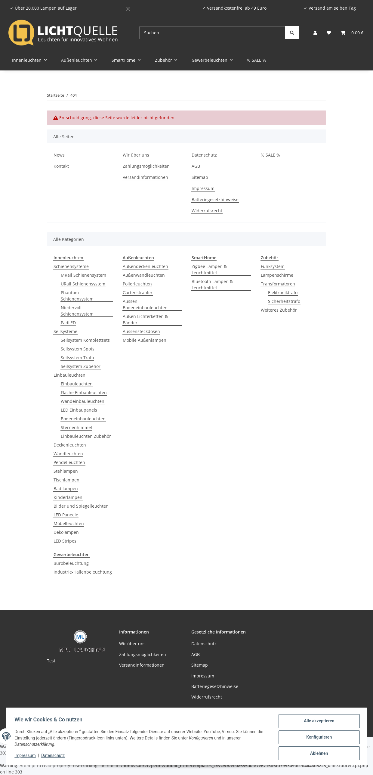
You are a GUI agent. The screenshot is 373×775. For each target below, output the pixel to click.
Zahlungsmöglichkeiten (146, 166)
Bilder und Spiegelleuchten (81, 506)
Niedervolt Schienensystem (77, 311)
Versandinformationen (145, 177)
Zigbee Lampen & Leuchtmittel (209, 269)
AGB (196, 166)
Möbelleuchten (69, 523)
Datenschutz (54, 756)
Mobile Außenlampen (144, 340)
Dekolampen (66, 532)
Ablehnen (317, 753)
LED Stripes (65, 541)
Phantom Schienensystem (77, 296)
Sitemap (200, 177)
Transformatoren (278, 284)
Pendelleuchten (69, 462)
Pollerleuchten (137, 284)
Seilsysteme (65, 331)
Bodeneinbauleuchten (83, 419)
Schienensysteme (71, 266)
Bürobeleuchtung (71, 563)
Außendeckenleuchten (145, 266)
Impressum (26, 756)
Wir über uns (136, 155)
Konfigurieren (317, 738)
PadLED (68, 322)
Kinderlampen (68, 497)
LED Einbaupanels (79, 410)
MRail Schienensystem (83, 275)
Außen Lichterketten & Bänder (145, 319)
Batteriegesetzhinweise (215, 199)
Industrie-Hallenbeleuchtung (83, 572)
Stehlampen (66, 471)
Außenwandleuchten (144, 275)
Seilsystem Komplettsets (85, 340)
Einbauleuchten (69, 375)
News (59, 155)
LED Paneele (66, 515)
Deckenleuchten (70, 445)
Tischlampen (66, 480)
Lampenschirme (277, 275)
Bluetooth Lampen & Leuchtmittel (212, 285)
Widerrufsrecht (207, 210)
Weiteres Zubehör (279, 310)
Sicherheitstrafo (284, 301)
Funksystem (273, 266)
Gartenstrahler (138, 292)
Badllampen (66, 488)
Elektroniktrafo (282, 292)
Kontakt (61, 166)
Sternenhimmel (76, 427)
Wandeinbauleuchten (82, 401)
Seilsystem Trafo (77, 357)
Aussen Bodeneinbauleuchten (145, 304)
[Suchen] (212, 32)
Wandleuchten (68, 453)
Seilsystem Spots (77, 349)
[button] (315, 32)
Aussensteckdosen (141, 331)
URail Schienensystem (83, 284)
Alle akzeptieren (317, 722)
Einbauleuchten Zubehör (86, 436)
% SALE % (256, 60)
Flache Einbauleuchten (84, 392)
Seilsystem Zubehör (80, 366)
